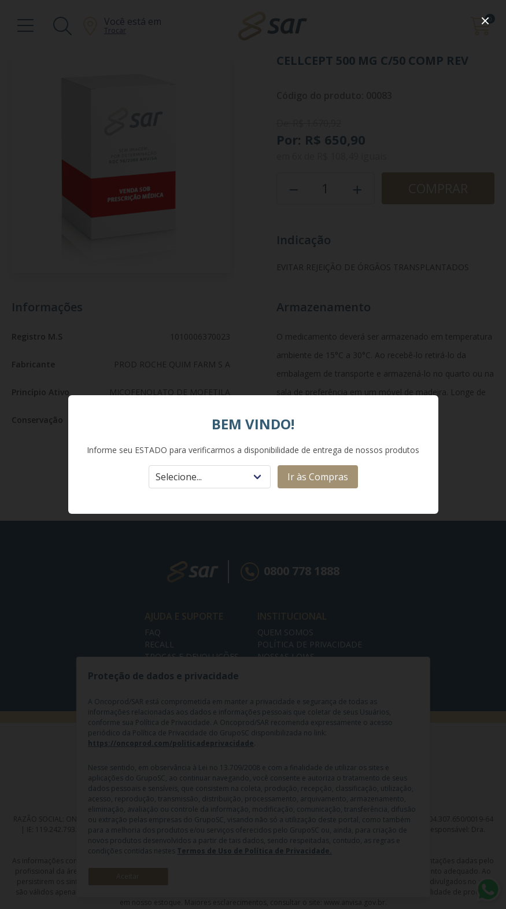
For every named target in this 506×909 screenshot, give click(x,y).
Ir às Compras (317, 476)
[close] (485, 21)
